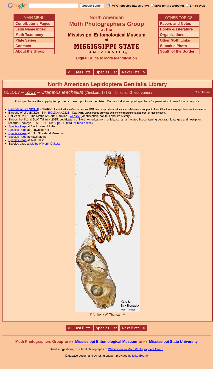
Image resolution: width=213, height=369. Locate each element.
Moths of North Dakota (45, 143)
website (75, 116)
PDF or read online (79, 123)
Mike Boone (140, 355)
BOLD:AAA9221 (58, 112)
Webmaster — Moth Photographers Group (135, 349)
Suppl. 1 (59, 123)
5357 (30, 92)
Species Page (17, 126)
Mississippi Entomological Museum (106, 342)
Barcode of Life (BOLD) (23, 109)
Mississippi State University (173, 342)
